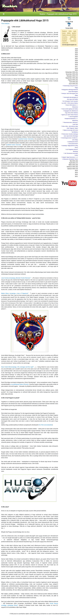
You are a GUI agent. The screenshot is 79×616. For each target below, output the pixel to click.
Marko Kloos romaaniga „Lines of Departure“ (14, 293)
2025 (76, 51)
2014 (76, 170)
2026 (76, 49)
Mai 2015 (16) (74, 161)
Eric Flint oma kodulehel (45, 425)
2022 (76, 56)
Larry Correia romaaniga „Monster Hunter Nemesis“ (16, 278)
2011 (76, 176)
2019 (76, 62)
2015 (76, 70)
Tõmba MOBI (69, 28)
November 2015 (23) (72, 74)
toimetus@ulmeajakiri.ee (69, 44)
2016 (76, 68)
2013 (76, 172)
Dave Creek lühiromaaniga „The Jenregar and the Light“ (17, 367)
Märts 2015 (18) (73, 165)
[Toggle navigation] (3, 14)
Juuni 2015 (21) (73, 83)
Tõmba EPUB (69, 22)
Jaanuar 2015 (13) (72, 168)
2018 (76, 64)
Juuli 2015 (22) (73, 81)
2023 (76, 54)
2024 (76, 53)
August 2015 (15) (73, 80)
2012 (76, 174)
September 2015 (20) (72, 78)
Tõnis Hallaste (5, 23)
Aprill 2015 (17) (73, 163)
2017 (76, 66)
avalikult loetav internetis (26, 139)
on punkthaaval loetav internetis (19, 384)
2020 (76, 60)
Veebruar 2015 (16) (72, 166)
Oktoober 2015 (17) (72, 76)
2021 (76, 58)
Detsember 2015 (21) (72, 72)
